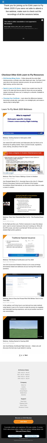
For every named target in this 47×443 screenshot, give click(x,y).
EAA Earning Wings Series (11, 78)
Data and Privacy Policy (23, 431)
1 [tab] (19, 355)
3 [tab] (23, 355)
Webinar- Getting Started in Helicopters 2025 (17, 138)
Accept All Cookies (15, 436)
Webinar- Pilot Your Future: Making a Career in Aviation (20, 176)
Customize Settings (32, 436)
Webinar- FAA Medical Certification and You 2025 (18, 260)
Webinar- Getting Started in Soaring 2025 (16, 341)
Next (26, 355)
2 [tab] (21, 355)
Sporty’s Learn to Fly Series (12, 88)
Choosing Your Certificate (11, 98)
